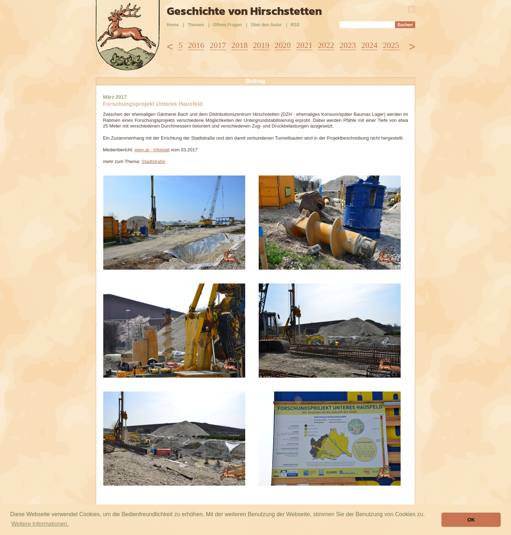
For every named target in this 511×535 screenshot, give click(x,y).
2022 (326, 45)
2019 (261, 45)
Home (172, 24)
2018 (239, 45)
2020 (283, 45)
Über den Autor (266, 24)
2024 (369, 45)
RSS (295, 24)
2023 (348, 45)
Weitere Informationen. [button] (40, 524)
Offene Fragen (227, 24)
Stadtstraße (153, 161)
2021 (304, 45)
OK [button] (471, 520)
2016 (196, 45)
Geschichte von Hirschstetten (244, 11)
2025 (391, 45)
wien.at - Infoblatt (152, 149)
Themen (196, 24)
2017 (218, 45)
